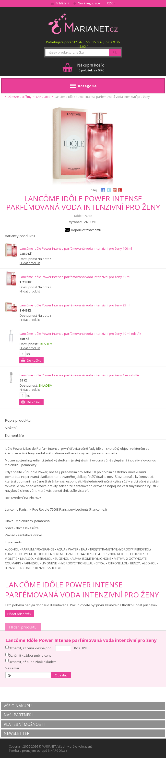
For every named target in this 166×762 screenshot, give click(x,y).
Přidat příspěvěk (19, 614)
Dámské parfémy (19, 97)
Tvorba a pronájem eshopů (28, 751)
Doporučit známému (86, 230)
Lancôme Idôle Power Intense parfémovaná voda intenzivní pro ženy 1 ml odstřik (80, 375)
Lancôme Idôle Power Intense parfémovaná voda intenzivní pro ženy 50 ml (75, 277)
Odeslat (61, 675)
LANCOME (43, 97)
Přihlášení (62, 3)
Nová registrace (89, 3)
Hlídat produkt (30, 263)
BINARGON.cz (57, 751)
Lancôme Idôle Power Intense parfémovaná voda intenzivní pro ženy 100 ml (76, 248)
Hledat (115, 52)
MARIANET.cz (83, 23)
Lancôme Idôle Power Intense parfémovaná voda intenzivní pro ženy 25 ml (75, 305)
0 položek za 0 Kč (90, 67)
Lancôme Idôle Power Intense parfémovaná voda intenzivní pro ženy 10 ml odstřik (80, 333)
